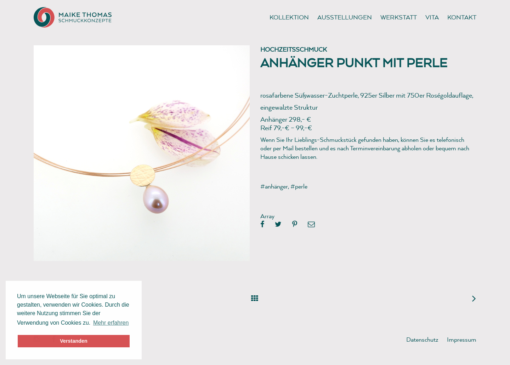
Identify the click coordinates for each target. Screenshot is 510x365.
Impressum (461, 339)
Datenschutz (422, 339)
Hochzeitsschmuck (293, 49)
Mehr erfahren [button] (111, 323)
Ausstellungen (344, 17)
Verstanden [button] (73, 341)
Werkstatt (398, 17)
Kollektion (289, 17)
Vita (432, 17)
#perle (298, 186)
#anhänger (274, 186)
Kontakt (461, 17)
